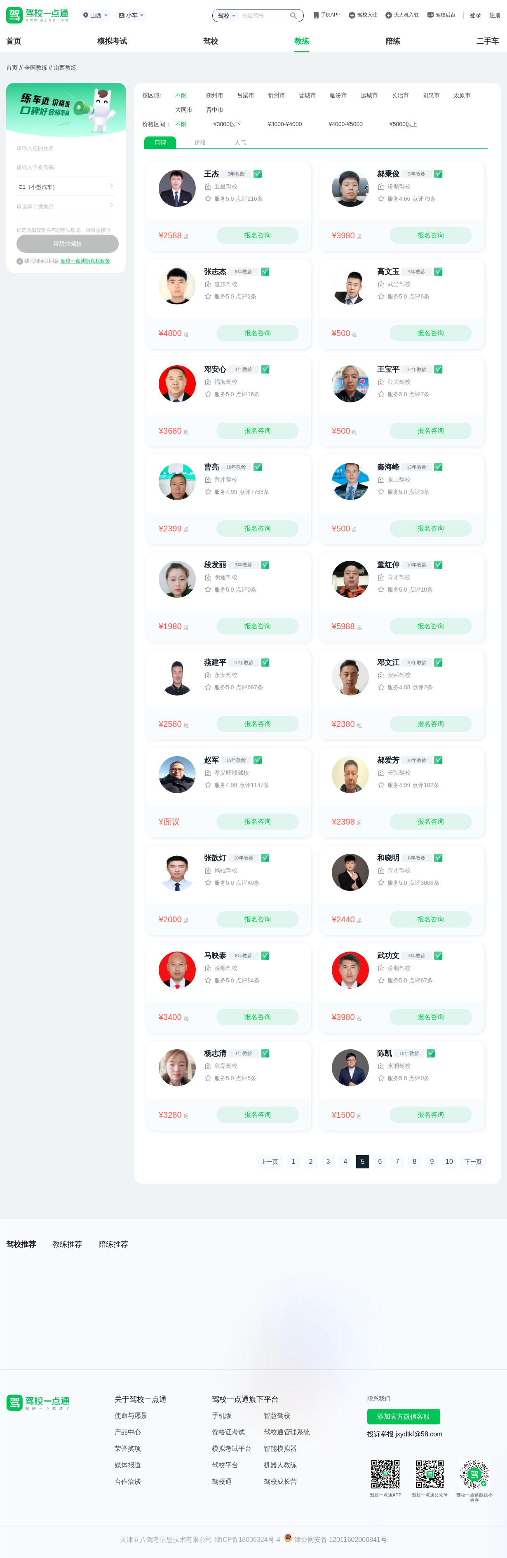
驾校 (210, 41)
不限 (181, 95)
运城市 (369, 95)
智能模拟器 (280, 1448)
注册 (495, 15)
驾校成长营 (280, 1481)
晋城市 (307, 95)
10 (449, 1161)
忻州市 (276, 95)
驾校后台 (445, 15)
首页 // (14, 67)
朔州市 (214, 95)
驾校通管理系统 (287, 1432)
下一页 (473, 1162)
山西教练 (65, 67)
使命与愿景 (131, 1415)
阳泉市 (431, 95)
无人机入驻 (406, 15)
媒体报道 (128, 1465)
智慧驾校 (277, 1415)
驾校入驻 (367, 15)
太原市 (462, 95)
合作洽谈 (128, 1481)
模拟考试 (112, 41)
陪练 (392, 41)
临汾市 (338, 95)
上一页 (269, 1162)
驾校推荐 (21, 1244)
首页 (13, 41)
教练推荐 (67, 1244)
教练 (301, 41)
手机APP (330, 15)
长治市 (400, 95)
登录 (475, 15)
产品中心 (128, 1432)
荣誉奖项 (128, 1448)
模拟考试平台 (231, 1448)
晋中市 (214, 109)
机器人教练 (280, 1465)
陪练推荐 (113, 1244)
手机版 (222, 1415)
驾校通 (222, 1481)
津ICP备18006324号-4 (247, 1539)
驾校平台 (225, 1465)
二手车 (487, 41)
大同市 (183, 109)
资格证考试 (228, 1432)
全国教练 (35, 67)
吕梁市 (245, 95)
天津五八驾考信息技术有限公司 (166, 1539)
